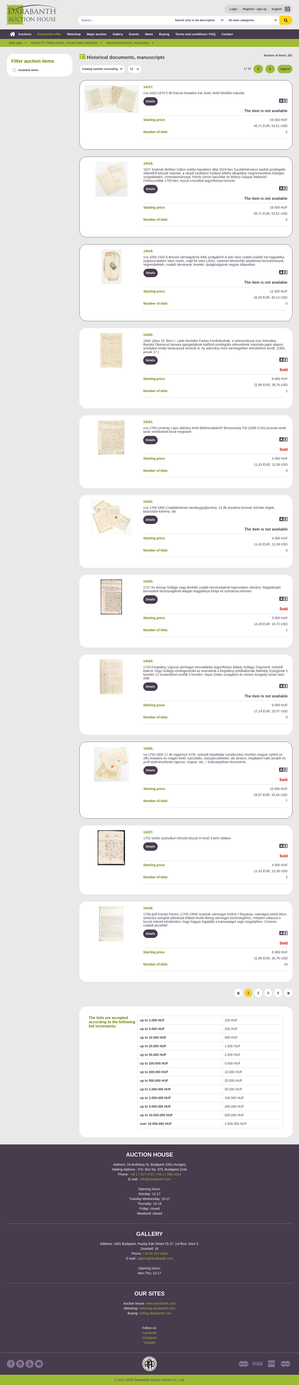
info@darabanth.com (155, 1179)
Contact (227, 34)
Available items (28, 70)
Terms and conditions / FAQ (195, 34)
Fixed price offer (49, 34)
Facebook (149, 1333)
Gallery (118, 34)
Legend (285, 69)
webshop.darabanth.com (157, 1308)
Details (150, 101)
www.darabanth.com (161, 1303)
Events (134, 34)
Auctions (21, 34)
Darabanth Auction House (32, 15)
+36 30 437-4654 (155, 1253)
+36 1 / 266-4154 (168, 1174)
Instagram (149, 1338)
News (149, 34)
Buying (164, 34)
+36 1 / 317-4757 (141, 1174)
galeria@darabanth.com (155, 1258)
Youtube (150, 1342)
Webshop (74, 34)
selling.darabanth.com (155, 1313)
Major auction (97, 34)
